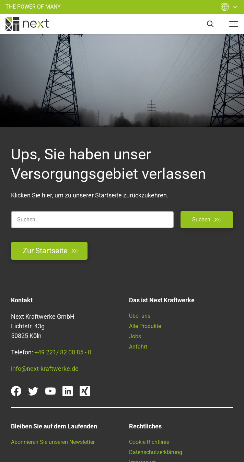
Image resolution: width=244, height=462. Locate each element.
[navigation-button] (233, 24)
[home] (27, 24)
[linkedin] (67, 391)
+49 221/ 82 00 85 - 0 (62, 352)
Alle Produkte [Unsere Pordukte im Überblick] (145, 326)
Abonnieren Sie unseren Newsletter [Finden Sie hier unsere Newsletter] (53, 442)
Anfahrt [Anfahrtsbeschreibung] (138, 346)
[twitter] (33, 391)
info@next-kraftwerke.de (45, 368)
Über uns (139, 316)
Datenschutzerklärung (155, 452)
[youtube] (50, 391)
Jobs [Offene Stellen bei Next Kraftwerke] (135, 336)
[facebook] (16, 391)
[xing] (85, 391)
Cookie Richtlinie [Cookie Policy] (149, 442)
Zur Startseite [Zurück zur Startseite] (51, 250)
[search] (210, 24)
